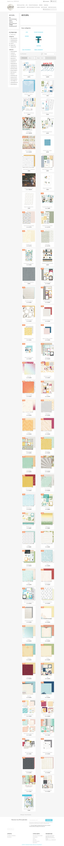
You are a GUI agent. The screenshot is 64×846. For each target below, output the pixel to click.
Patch (47, 395)
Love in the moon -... (29, 150)
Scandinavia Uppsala (29, 319)
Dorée (47, 620)
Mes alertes (35, 842)
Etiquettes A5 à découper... (47, 131)
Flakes (29, 583)
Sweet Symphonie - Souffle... (47, 169)
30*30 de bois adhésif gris (29, 282)
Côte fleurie (13, 56)
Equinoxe (13, 58)
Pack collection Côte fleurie (29, 112)
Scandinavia (14, 75)
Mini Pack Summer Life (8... (29, 714)
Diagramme (47, 413)
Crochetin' (13, 54)
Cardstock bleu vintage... (47, 150)
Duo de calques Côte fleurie (47, 112)
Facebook (8, 829)
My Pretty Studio (14, 68)
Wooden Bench (47, 583)
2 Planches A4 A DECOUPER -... (28, 75)
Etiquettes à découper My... (47, 206)
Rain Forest (13, 72)
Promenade (47, 507)
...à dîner (47, 658)
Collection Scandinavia (47, 790)
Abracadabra (47, 451)
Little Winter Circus (14, 67)
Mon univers (47, 357)
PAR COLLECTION (20, 5)
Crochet (47, 432)
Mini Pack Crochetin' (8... (47, 714)
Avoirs (34, 838)
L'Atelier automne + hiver (28, 188)
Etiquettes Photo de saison (47, 225)
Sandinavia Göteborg (47, 771)
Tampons (46, 5)
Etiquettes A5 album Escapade (47, 263)
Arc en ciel (29, 376)
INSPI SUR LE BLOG (52, 7)
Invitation (13, 61)
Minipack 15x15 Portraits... (47, 733)
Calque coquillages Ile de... (29, 206)
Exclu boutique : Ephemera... (29, 263)
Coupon (28, 432)
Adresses (34, 839)
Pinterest (11, 829)
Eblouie (29, 639)
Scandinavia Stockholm (29, 620)
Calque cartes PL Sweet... (47, 188)
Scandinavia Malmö (28, 771)
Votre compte (36, 833)
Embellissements (21, 7)
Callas (47, 545)
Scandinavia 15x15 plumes (29, 338)
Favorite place (28, 564)
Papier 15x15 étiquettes (29, 357)
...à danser (29, 658)
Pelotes (28, 413)
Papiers (40, 5)
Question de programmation (29, 225)
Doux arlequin (47, 489)
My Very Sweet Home (14, 70)
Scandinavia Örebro (47, 282)
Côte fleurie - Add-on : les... (47, 94)
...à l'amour (47, 639)
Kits (27, 5)
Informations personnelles (37, 835)
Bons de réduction (36, 841)
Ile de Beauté (14, 60)
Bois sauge (47, 244)
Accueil (12, 15)
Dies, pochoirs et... (26, 49)
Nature (29, 545)
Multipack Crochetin (47, 376)
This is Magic (14, 80)
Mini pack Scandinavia (29, 752)
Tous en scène (47, 470)
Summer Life (14, 77)
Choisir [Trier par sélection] (49, 54)
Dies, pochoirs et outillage (33, 7)
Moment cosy (28, 526)
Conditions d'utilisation (11, 835)
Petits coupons (29, 451)
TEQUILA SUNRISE (29, 395)
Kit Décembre (28, 131)
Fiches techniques (33, 5)
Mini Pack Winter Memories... (29, 733)
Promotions (9, 837)
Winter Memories (14, 84)
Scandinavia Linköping (48, 300)
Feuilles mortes (29, 507)
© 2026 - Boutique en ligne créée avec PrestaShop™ (32, 844)
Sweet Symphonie (14, 79)
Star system (29, 677)
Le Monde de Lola (14, 65)
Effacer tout (12, 34)
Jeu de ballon (28, 470)
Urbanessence (14, 82)
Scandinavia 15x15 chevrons (47, 319)
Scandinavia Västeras (29, 300)
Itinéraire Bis (14, 63)
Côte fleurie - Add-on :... (28, 94)
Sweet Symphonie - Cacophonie (29, 169)
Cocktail (13, 53)
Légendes (29, 696)
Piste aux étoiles (29, 489)
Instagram (13, 829)
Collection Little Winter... (28, 790)
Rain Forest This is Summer (29, 601)
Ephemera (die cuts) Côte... (29, 808)
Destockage (44, 7)
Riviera (13, 73)
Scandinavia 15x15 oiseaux (47, 752)
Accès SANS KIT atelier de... (47, 75)
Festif (47, 564)
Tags (47, 677)
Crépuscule (47, 526)
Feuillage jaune (29, 244)
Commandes (35, 837)
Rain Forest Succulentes (47, 601)
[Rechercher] (50, 9)
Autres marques (14, 51)
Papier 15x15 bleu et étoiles (47, 338)
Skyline (47, 696)
